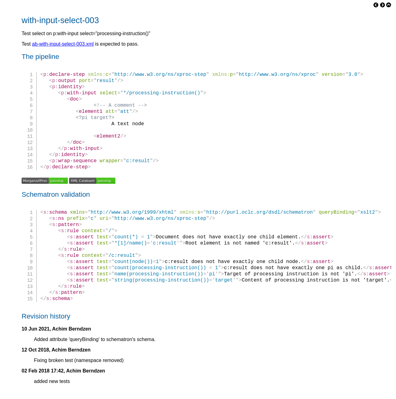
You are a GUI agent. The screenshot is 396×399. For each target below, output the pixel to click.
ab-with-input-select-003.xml (63, 44)
